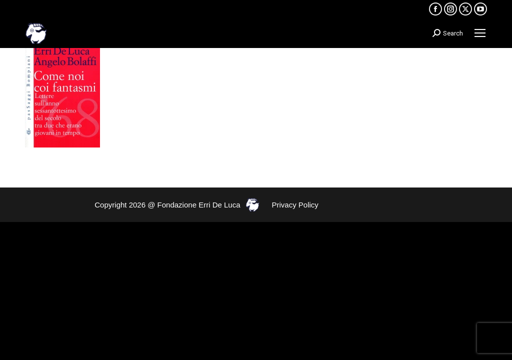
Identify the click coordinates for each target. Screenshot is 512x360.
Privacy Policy (295, 204)
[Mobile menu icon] (480, 33)
